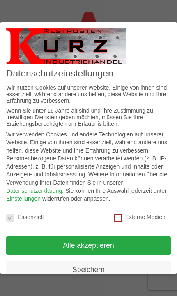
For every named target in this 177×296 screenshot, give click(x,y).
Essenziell (25, 217)
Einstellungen (23, 198)
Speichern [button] (88, 270)
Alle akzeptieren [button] (88, 245)
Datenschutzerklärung (34, 190)
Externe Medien (140, 217)
